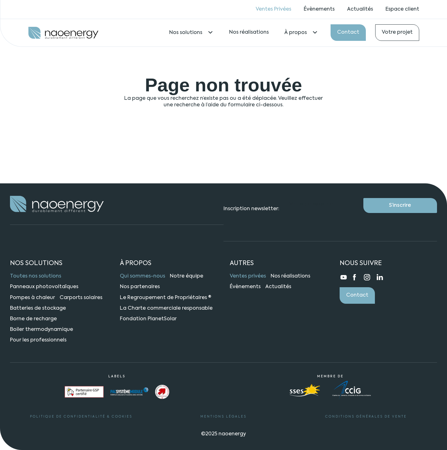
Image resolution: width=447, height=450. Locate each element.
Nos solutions (191, 32)
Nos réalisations (249, 32)
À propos (301, 32)
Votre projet (397, 32)
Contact (348, 32)
